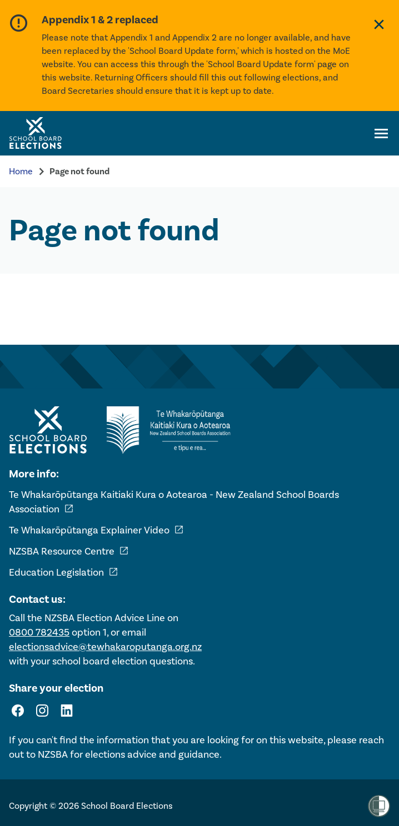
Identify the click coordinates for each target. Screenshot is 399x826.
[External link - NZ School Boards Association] (172, 430)
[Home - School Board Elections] (48, 430)
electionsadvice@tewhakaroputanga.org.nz (105, 647)
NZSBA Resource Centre (69, 551)
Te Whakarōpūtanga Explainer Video (96, 530)
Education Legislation (63, 572)
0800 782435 (39, 632)
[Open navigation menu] (381, 133)
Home (21, 171)
